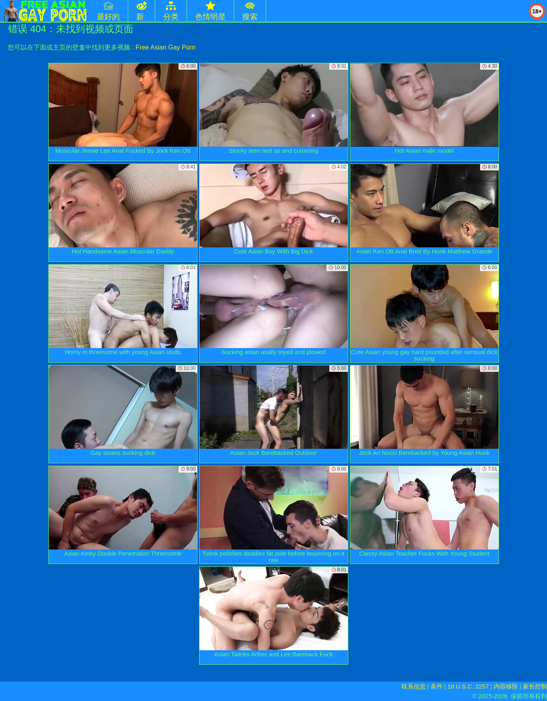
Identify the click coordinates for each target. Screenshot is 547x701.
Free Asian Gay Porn (165, 47)
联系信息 (413, 686)
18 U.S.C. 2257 (468, 686)
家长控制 (535, 686)
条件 (437, 686)
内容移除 (506, 686)
